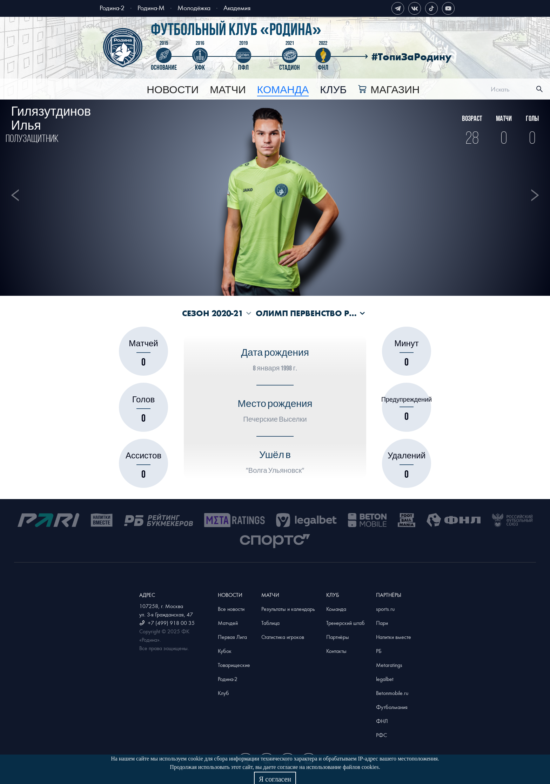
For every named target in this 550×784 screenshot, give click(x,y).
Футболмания (392, 706)
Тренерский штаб (345, 622)
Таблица (270, 622)
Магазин (395, 90)
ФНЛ (382, 720)
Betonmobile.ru (392, 692)
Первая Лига (232, 636)
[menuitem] (173, 90)
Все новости (231, 608)
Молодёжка (193, 7)
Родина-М (151, 7)
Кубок (225, 650)
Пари (382, 622)
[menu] (283, 89)
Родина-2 (112, 7)
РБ (379, 650)
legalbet (385, 678)
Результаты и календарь (288, 608)
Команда (336, 608)
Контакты (336, 650)
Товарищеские (234, 664)
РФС (381, 734)
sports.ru (385, 608)
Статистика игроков (282, 636)
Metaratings (389, 664)
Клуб (333, 90)
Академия (236, 7)
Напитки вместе (393, 636)
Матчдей (228, 622)
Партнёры (337, 636)
